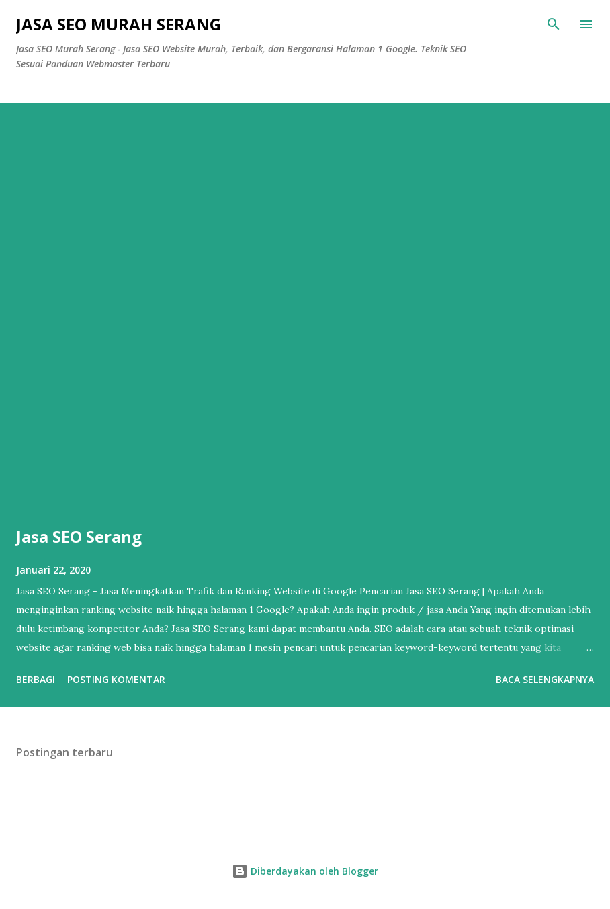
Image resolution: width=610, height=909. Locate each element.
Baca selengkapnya (545, 679)
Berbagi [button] (35, 679)
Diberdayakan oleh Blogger (305, 871)
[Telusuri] (554, 24)
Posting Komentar (116, 679)
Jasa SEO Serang (79, 536)
